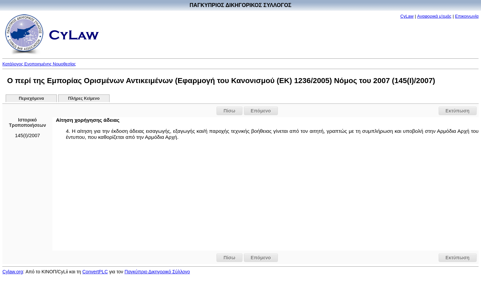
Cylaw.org (12, 271)
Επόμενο (261, 110)
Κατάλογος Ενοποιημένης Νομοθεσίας (39, 63)
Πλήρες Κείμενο (84, 98)
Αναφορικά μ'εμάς (434, 16)
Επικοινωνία (467, 16)
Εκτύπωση (458, 110)
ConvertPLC (95, 271)
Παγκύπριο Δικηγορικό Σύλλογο (157, 271)
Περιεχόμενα (31, 98)
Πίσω (229, 110)
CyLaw (407, 16)
